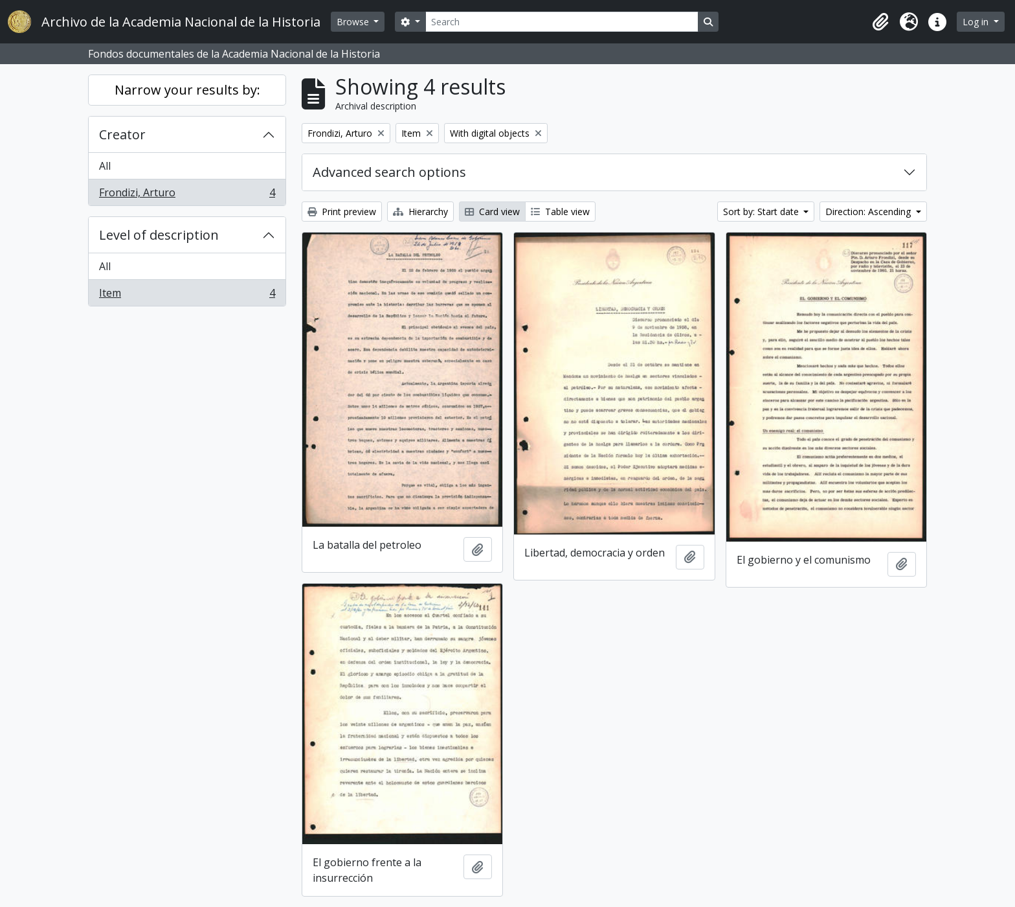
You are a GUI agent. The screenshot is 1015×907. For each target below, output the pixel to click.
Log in (977, 22)
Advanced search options (389, 172)
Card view (492, 211)
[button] (880, 22)
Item (186, 295)
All (105, 166)
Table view (560, 211)
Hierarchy (420, 211)
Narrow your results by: (187, 89)
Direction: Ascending (869, 211)
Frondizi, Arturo (186, 195)
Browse (354, 22)
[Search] (561, 22)
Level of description (159, 235)
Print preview (341, 211)
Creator (122, 134)
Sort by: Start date (762, 211)
